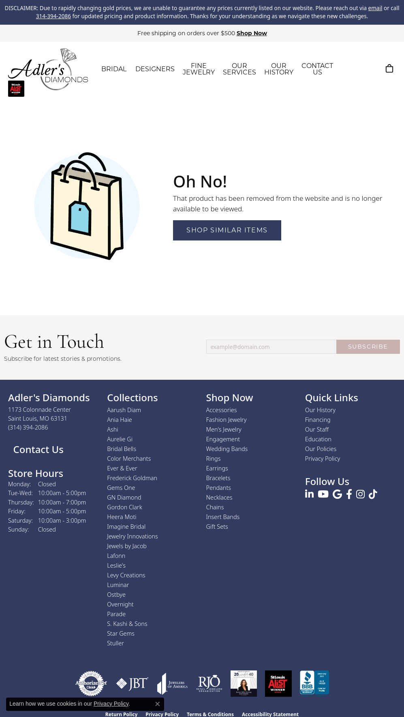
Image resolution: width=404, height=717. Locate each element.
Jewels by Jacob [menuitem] (127, 546)
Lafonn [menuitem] (116, 556)
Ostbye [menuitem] (116, 594)
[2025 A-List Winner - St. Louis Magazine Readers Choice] (278, 683)
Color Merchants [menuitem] (129, 458)
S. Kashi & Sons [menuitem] (127, 624)
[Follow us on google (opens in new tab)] (337, 494)
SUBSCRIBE (368, 346)
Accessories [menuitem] (221, 410)
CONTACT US (317, 69)
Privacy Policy (322, 458)
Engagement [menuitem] (223, 439)
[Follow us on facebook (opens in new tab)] (349, 494)
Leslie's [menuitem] (116, 565)
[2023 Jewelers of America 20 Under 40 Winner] (244, 683)
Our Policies (321, 449)
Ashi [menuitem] (112, 429)
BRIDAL (113, 69)
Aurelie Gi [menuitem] (120, 439)
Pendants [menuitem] (218, 487)
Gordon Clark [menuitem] (124, 507)
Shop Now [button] (252, 33)
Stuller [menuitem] (115, 643)
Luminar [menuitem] (118, 585)
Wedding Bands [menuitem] (227, 449)
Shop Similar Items (227, 230)
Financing (318, 419)
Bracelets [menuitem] (218, 478)
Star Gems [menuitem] (121, 633)
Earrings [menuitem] (217, 468)
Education (318, 439)
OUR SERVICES (239, 69)
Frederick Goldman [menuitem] (132, 478)
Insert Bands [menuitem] (223, 517)
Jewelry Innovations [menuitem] (132, 536)
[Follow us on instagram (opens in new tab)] (360, 494)
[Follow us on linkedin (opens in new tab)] (309, 494)
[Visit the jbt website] (132, 683)
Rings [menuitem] (213, 458)
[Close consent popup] (157, 704)
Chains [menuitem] (215, 507)
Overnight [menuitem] (120, 604)
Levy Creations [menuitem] (126, 575)
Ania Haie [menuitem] (119, 419)
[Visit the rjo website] (209, 683)
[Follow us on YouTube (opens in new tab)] (323, 494)
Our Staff (317, 429)
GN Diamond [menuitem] (124, 497)
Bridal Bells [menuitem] (121, 449)
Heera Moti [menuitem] (121, 517)
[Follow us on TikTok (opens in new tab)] (373, 494)
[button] (351, 68)
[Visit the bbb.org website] (314, 683)
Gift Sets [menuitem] (217, 526)
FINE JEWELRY (199, 69)
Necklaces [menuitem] (219, 497)
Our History (320, 410)
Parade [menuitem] (116, 614)
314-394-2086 (53, 16)
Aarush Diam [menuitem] (124, 410)
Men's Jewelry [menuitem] (224, 429)
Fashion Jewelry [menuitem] (226, 419)
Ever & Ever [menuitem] (122, 468)
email (375, 8)
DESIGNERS (155, 69)
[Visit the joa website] (172, 683)
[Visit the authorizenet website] (91, 683)
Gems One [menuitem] (121, 487)
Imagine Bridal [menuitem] (126, 526)
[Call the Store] (28, 427)
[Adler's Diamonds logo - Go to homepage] (48, 69)
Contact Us (37, 449)
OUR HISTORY (278, 69)
